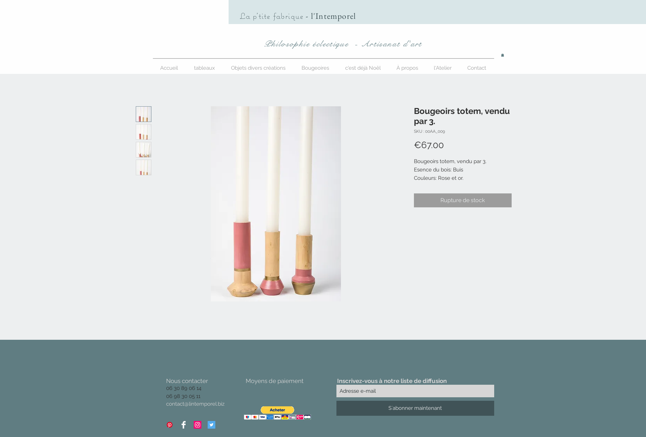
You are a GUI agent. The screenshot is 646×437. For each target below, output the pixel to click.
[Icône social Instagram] (197, 425)
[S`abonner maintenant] (415, 408)
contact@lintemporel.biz (195, 404)
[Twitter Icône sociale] (211, 425)
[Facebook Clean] (183, 425)
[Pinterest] (169, 425)
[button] (502, 55)
